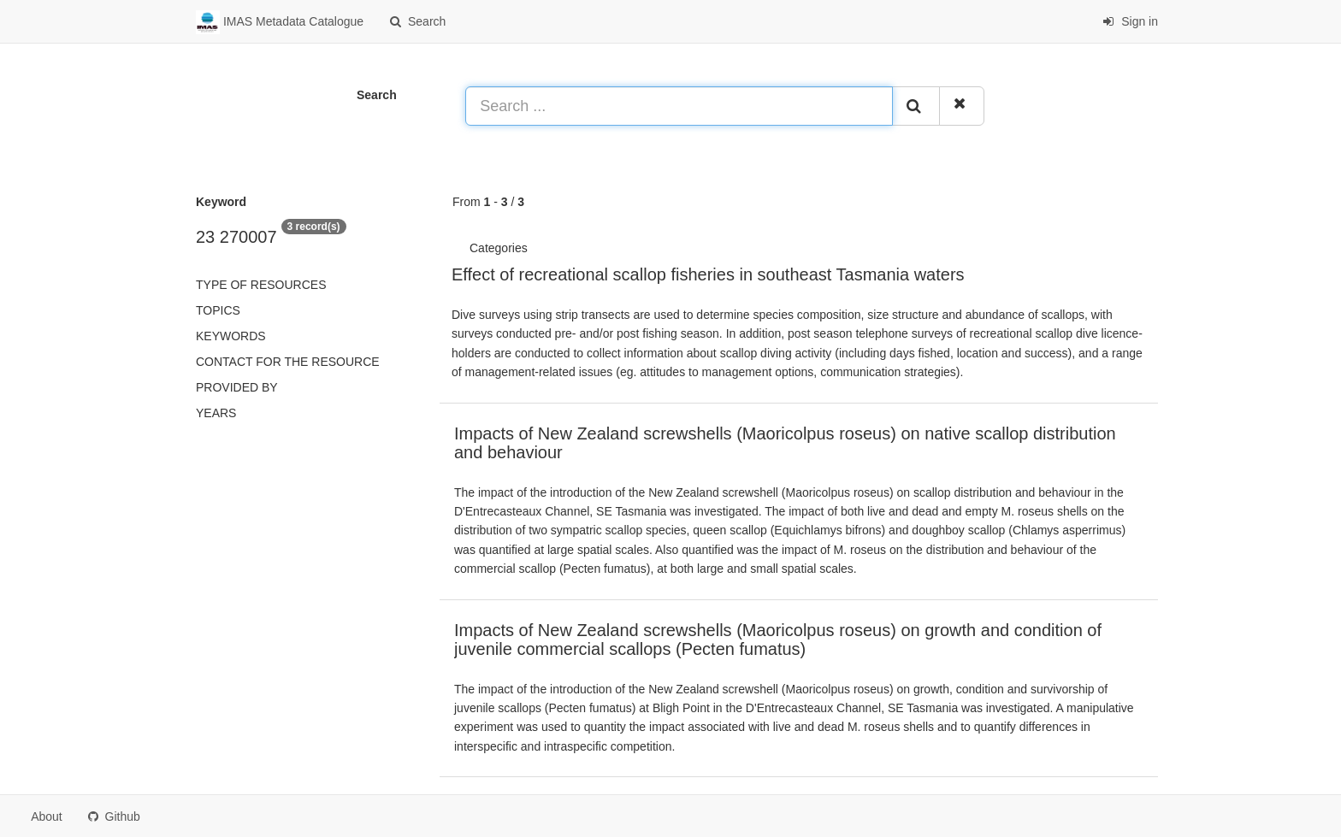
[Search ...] (679, 106)
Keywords (231, 336)
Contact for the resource (288, 361)
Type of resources (261, 285)
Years (216, 413)
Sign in (1130, 21)
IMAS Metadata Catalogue (279, 22)
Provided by (237, 387)
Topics (218, 310)
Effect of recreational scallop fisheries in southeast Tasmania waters (708, 274)
